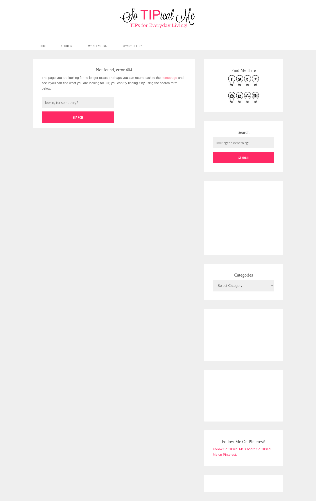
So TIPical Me (158, 18)
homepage (169, 77)
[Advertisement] (246, 217)
